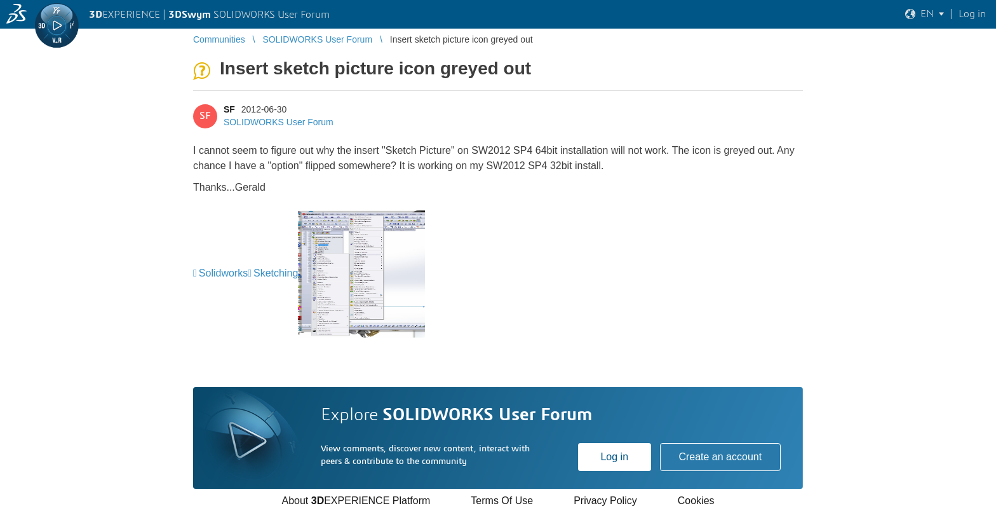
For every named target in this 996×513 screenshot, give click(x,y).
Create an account (720, 456)
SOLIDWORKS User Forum (278, 122)
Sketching (275, 273)
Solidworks (223, 273)
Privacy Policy (605, 500)
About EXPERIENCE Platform (355, 500)
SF (229, 109)
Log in (614, 456)
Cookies (696, 500)
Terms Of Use (502, 500)
